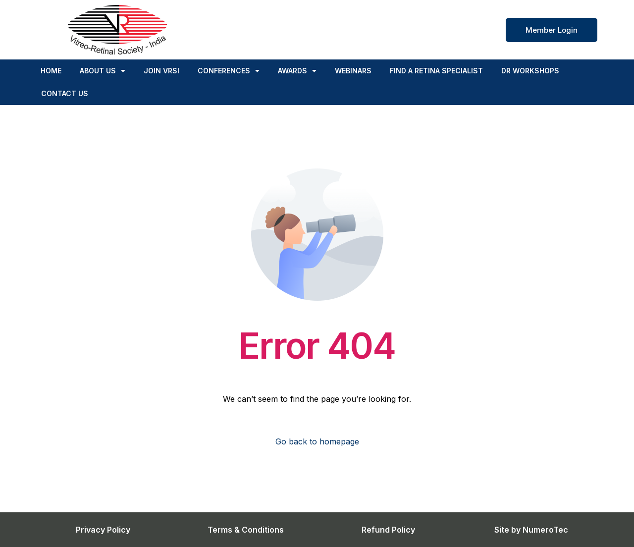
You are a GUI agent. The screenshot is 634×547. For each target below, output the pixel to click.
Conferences (229, 70)
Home (51, 70)
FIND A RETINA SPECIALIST (436, 70)
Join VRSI (161, 70)
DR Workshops (530, 70)
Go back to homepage (317, 441)
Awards (297, 70)
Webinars (353, 70)
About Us (102, 70)
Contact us (64, 93)
